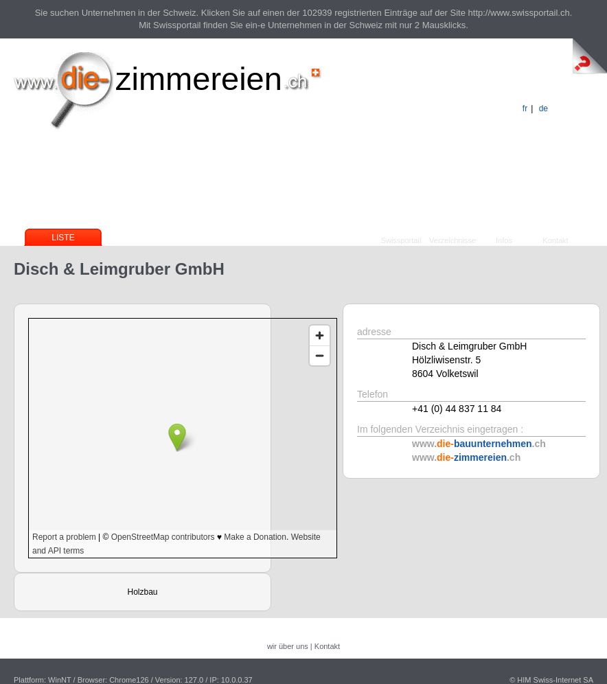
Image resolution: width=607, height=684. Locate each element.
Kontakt (555, 240)
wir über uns (287, 646)
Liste (62, 237)
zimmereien (198, 78)
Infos (504, 240)
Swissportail (401, 240)
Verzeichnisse (452, 240)
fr (525, 108)
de (543, 108)
